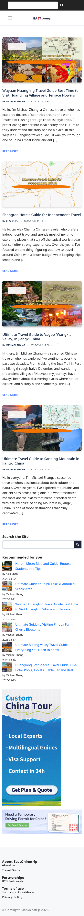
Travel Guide (11, 870)
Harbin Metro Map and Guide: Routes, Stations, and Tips (43, 566)
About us (8, 865)
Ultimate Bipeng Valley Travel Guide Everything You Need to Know (41, 647)
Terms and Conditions (18, 892)
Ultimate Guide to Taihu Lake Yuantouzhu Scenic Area (45, 586)
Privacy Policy (12, 897)
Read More (10, 151)
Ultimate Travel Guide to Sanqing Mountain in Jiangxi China (40, 461)
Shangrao (17, 46)
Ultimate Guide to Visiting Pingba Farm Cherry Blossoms (44, 627)
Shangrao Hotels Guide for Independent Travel (41, 214)
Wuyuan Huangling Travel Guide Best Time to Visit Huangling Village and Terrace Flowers (40, 92)
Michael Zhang (13, 101)
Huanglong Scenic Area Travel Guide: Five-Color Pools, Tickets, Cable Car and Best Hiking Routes (46, 668)
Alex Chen (10, 221)
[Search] (62, 5)
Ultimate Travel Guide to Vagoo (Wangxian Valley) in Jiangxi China (38, 336)
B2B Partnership (14, 881)
